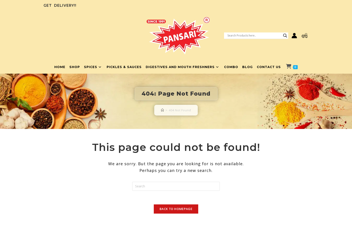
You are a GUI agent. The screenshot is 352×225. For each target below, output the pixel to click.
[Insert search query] (176, 186)
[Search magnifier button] (285, 35)
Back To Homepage (176, 209)
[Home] (162, 110)
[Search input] (254, 35)
